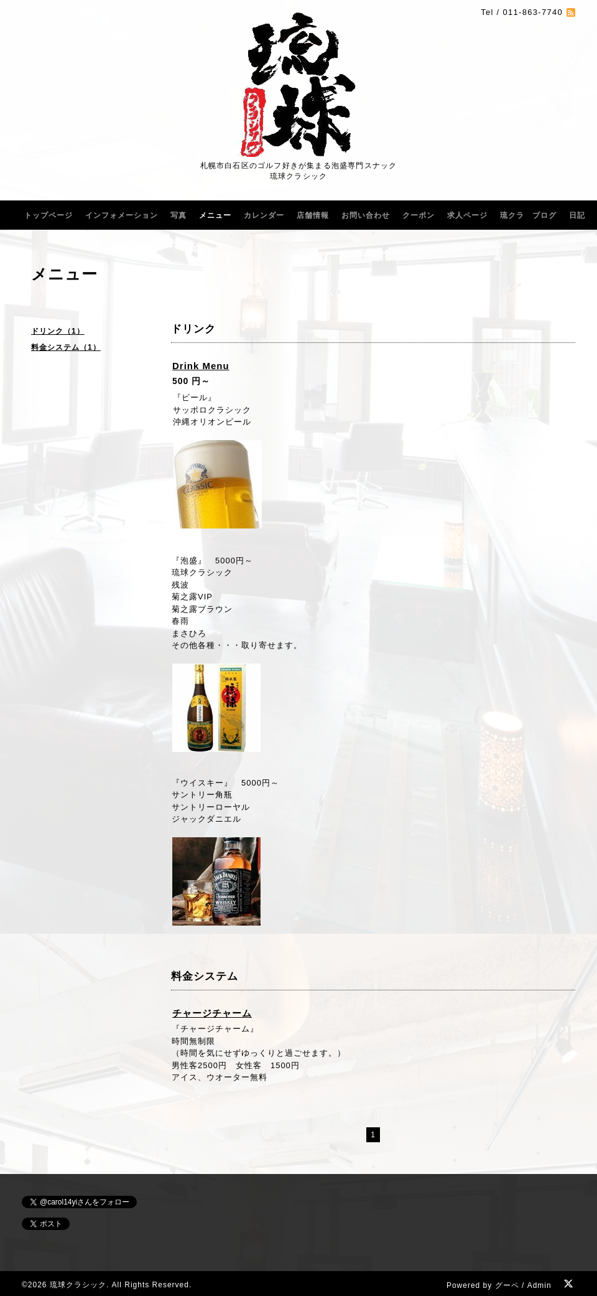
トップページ (48, 215)
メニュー (215, 215)
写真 (178, 215)
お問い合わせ (365, 215)
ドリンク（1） (58, 331)
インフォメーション (121, 215)
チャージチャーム (212, 1013)
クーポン (418, 215)
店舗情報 (313, 215)
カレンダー (264, 215)
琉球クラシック (78, 1284)
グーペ (507, 1285)
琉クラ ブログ (528, 215)
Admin (539, 1285)
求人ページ (467, 215)
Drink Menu (200, 365)
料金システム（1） (66, 347)
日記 (577, 215)
